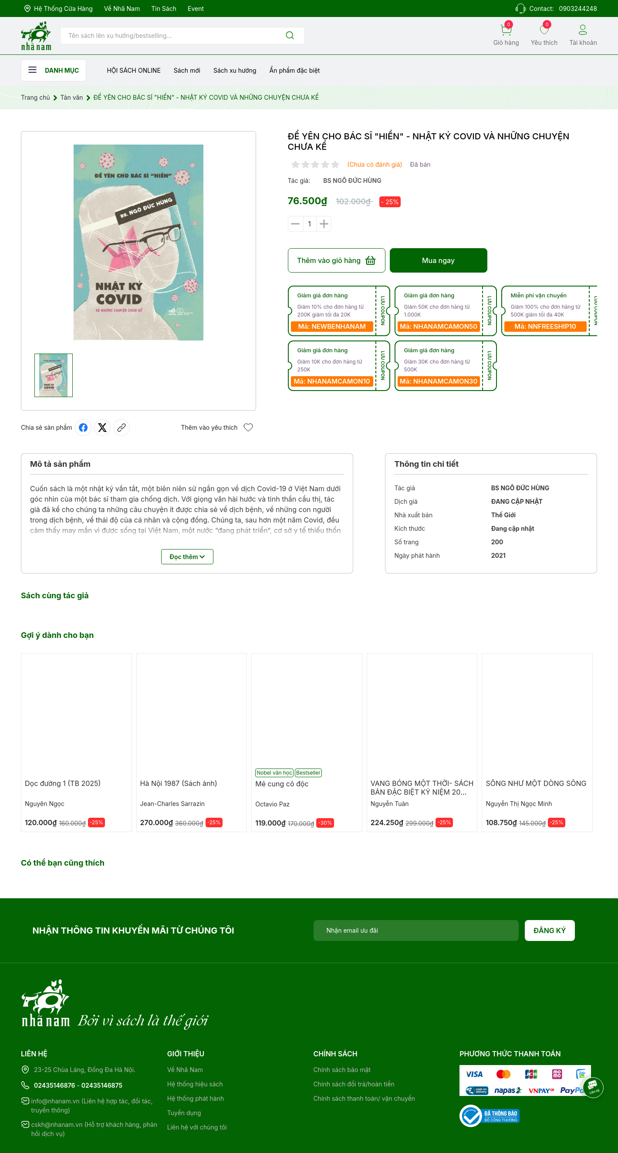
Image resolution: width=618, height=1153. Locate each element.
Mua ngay (438, 260)
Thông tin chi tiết (426, 464)
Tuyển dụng (184, 1077)
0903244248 (578, 8)
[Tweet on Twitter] (102, 427)
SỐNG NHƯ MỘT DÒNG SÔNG (536, 783)
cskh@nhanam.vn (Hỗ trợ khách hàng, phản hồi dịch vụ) (94, 1093)
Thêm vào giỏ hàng (336, 260)
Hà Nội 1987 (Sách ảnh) (178, 783)
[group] (138, 243)
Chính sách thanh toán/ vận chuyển (364, 1062)
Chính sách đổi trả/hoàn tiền (354, 1048)
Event (196, 8)
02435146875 (101, 1049)
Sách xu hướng (235, 70)
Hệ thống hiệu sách (195, 1048)
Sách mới (187, 70)
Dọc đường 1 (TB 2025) (63, 783)
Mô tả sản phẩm (60, 464)
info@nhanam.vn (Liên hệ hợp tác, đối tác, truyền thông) (92, 1070)
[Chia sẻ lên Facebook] (83, 427)
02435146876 (54, 1049)
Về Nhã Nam (122, 8)
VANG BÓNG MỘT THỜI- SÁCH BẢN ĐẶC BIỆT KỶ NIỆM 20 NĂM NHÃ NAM (422, 792)
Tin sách (163, 8)
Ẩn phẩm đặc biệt (295, 70)
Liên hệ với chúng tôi (197, 1091)
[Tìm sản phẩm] (182, 35)
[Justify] (289, 36)
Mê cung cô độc (281, 783)
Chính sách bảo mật (342, 1034)
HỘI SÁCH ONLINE (133, 70)
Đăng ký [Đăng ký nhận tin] (550, 930)
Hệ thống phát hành (195, 1062)
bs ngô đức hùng (352, 180)
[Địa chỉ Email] (416, 930)
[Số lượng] (309, 224)
